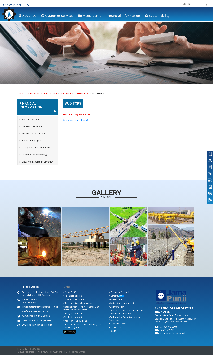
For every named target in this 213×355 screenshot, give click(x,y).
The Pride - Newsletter (74, 317)
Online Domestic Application (122, 303)
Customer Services (57, 15)
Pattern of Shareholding (34, 154)
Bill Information (116, 307)
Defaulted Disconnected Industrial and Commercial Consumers (126, 312)
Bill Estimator (115, 299)
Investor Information (74, 93)
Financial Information (124, 15)
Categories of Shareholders (36, 147)
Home (20, 93)
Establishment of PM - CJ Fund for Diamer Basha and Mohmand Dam (82, 308)
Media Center (90, 15)
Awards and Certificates (75, 299)
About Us (27, 15)
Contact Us (115, 327)
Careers (113, 295)
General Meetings (32, 126)
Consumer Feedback (119, 292)
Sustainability (157, 15)
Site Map (113, 331)
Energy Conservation (73, 313)
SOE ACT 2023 (30, 119)
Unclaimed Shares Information (37, 161)
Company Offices (117, 323)
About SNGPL (70, 292)
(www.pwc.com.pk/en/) (75, 120)
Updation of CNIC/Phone (75, 320)
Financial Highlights (32, 140)
